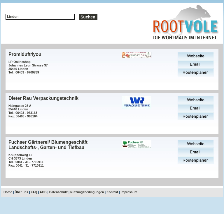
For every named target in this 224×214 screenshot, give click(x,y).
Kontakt (112, 192)
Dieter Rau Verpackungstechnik (43, 98)
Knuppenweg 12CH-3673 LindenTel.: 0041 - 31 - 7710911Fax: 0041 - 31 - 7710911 (26, 160)
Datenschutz (58, 192)
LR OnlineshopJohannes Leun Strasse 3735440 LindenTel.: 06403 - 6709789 (28, 67)
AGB (43, 192)
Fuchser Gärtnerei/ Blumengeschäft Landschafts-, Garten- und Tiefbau (48, 145)
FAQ (34, 192)
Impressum (129, 192)
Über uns (21, 192)
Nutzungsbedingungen (87, 192)
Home (8, 192)
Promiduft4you (24, 54)
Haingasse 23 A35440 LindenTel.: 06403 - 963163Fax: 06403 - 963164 (23, 111)
